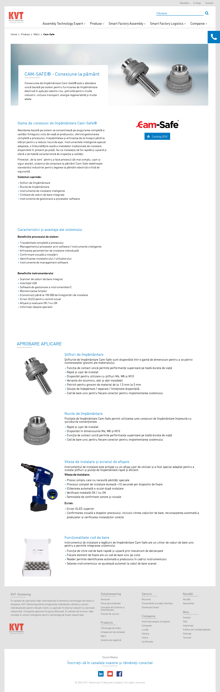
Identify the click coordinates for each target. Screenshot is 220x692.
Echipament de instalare (113, 632)
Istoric (145, 637)
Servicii (147, 593)
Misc (186, 612)
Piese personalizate (111, 603)
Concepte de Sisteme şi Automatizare (112, 608)
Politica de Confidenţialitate (196, 629)
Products (107, 622)
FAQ (185, 621)
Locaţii (145, 629)
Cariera (145, 633)
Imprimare (188, 625)
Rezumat (105, 599)
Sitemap (187, 633)
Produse (97, 23)
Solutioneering (111, 593)
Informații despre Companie (156, 621)
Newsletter (188, 603)
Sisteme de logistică (111, 640)
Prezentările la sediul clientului (157, 603)
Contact (209, 2)
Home (14, 34)
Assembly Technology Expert (64, 23)
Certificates (147, 641)
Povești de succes (110, 614)
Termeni (187, 637)
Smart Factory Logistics (168, 23)
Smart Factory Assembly (127, 23)
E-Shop (197, 2)
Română (184, 2)
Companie (198, 23)
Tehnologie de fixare (111, 628)
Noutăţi (188, 593)
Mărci (37, 34)
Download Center (150, 607)
